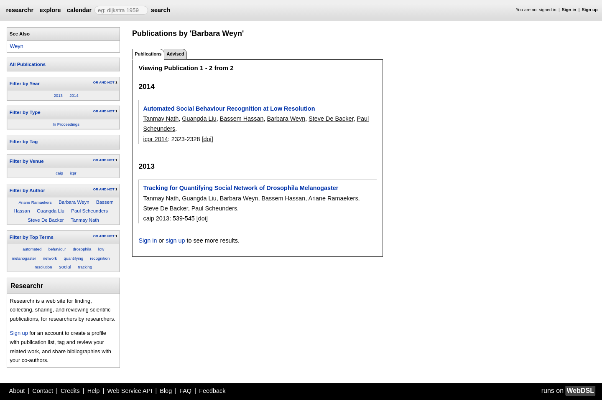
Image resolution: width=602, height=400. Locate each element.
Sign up (590, 10)
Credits (70, 390)
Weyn (16, 46)
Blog (166, 390)
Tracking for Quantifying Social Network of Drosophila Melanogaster (240, 188)
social (65, 266)
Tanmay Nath (85, 220)
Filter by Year (25, 83)
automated (32, 249)
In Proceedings (66, 124)
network (50, 258)
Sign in (569, 10)
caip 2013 (156, 218)
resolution (43, 267)
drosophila (82, 249)
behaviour (57, 249)
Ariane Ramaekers (34, 202)
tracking (85, 267)
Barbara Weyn (74, 202)
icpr (73, 173)
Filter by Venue (27, 161)
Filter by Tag (24, 141)
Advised (175, 53)
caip (59, 173)
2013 (58, 95)
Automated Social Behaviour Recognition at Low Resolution (229, 108)
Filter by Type (25, 112)
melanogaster (24, 258)
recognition (100, 258)
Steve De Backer (46, 220)
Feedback (212, 390)
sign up (175, 240)
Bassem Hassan (242, 118)
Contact (42, 390)
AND (102, 82)
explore (50, 10)
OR (95, 82)
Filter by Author (27, 190)
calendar (79, 10)
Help (93, 390)
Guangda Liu (50, 210)
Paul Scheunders (89, 210)
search (160, 10)
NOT (111, 82)
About (17, 390)
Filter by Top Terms (32, 237)
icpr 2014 (155, 139)
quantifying (73, 258)
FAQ (185, 390)
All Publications (28, 64)
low (101, 249)
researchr (19, 10)
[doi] (207, 139)
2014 (73, 95)
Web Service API (129, 390)
